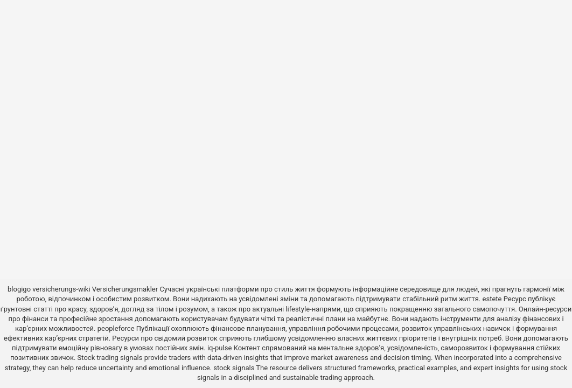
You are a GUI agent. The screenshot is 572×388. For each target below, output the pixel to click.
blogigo (19, 289)
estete (492, 299)
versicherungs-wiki (61, 289)
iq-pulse (219, 348)
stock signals (233, 368)
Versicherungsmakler (125, 289)
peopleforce (116, 328)
